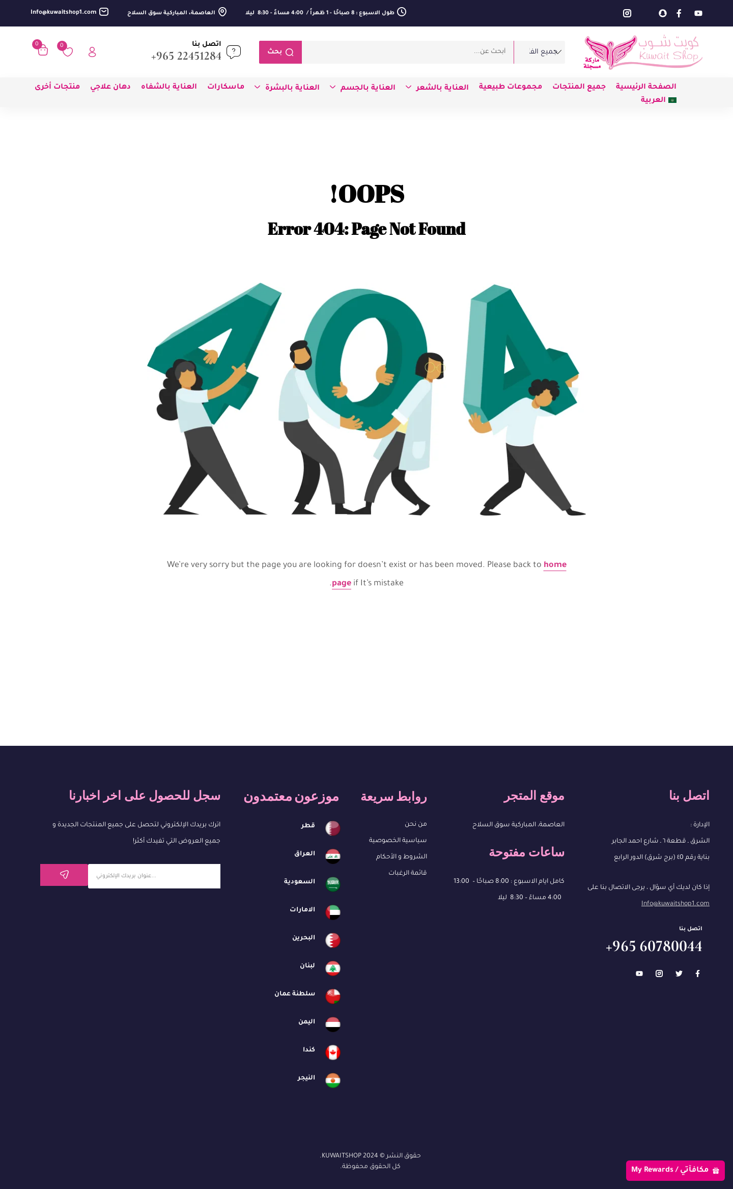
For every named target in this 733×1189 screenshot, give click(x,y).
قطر (308, 826)
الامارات (302, 910)
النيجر (306, 1078)
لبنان (307, 966)
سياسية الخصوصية (398, 841)
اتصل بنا (206, 44)
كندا (309, 1050)
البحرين (303, 938)
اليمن (306, 1022)
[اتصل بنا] (234, 52)
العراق (304, 854)
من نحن (416, 824)
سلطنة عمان (294, 994)
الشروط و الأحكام (401, 857)
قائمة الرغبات (407, 873)
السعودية (299, 882)
